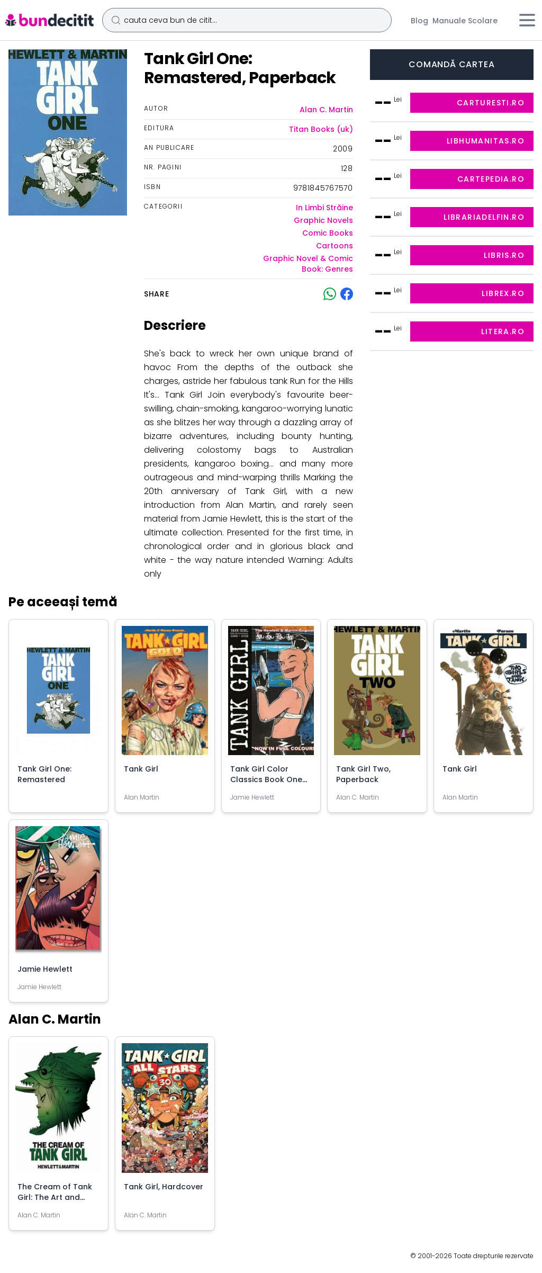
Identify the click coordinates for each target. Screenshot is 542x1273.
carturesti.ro (491, 102)
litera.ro (503, 331)
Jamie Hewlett (45, 969)
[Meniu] (527, 20)
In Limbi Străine (324, 207)
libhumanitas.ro (486, 141)
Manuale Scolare (465, 20)
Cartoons (334, 245)
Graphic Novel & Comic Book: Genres (308, 263)
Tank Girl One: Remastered (44, 774)
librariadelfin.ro (484, 217)
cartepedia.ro (491, 179)
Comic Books (327, 233)
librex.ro (503, 293)
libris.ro (504, 255)
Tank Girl (141, 769)
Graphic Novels (323, 220)
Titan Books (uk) (321, 129)
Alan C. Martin (326, 109)
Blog (419, 20)
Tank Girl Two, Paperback (363, 774)
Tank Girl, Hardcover (163, 1186)
